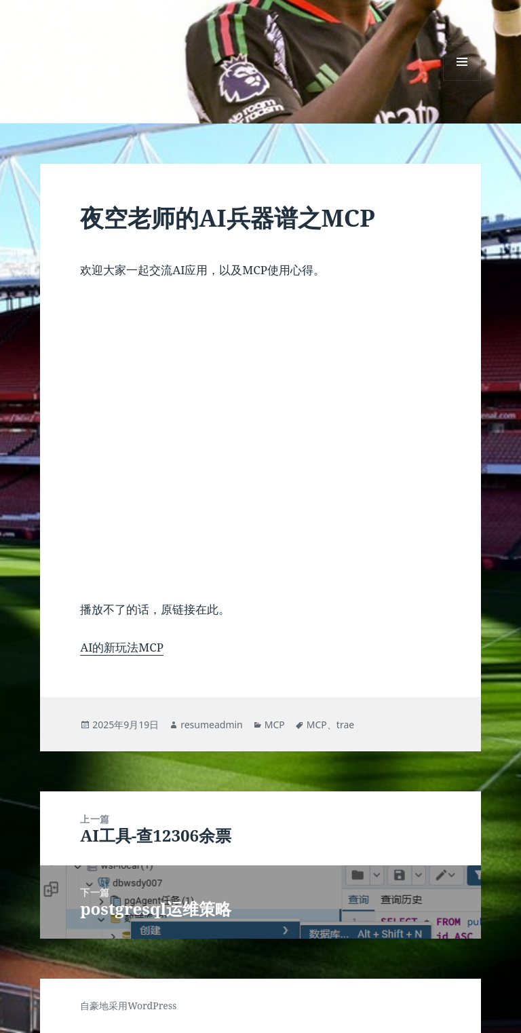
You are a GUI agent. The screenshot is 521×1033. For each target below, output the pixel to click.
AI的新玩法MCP (121, 647)
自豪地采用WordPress (128, 1005)
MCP (275, 724)
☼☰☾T (73, 52)
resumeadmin (211, 724)
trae (345, 724)
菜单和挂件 (462, 80)
